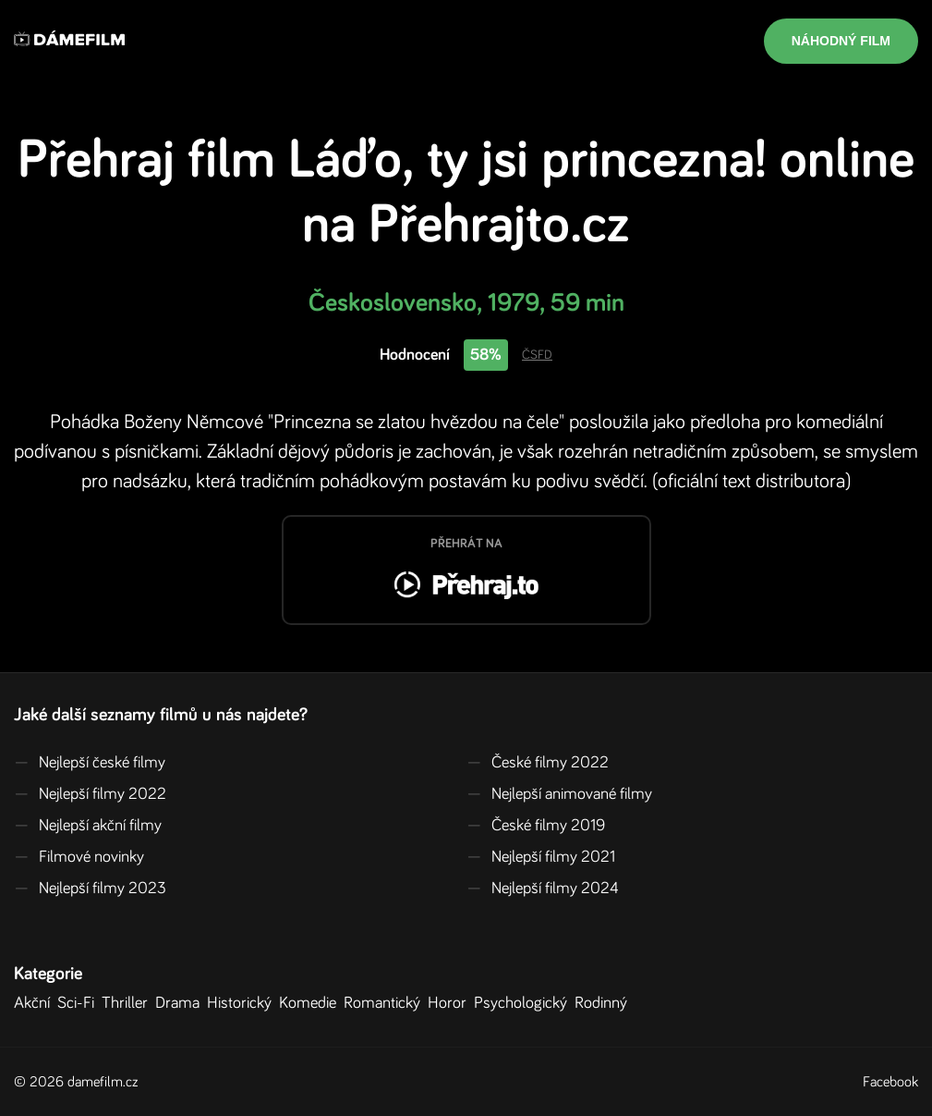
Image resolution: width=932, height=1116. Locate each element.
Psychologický (524, 1003)
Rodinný (605, 1003)
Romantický (386, 1003)
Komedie (311, 1003)
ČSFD (537, 355)
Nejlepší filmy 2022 (90, 794)
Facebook (890, 1081)
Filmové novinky (79, 857)
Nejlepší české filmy (89, 763)
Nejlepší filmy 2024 (542, 888)
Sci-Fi (79, 1003)
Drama (181, 1003)
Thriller (128, 1003)
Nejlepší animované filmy (559, 794)
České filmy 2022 (537, 763)
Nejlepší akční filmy (88, 826)
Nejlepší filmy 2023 (90, 888)
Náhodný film (841, 40)
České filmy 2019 (535, 826)
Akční (35, 1003)
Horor (451, 1003)
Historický (243, 1003)
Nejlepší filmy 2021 (540, 857)
